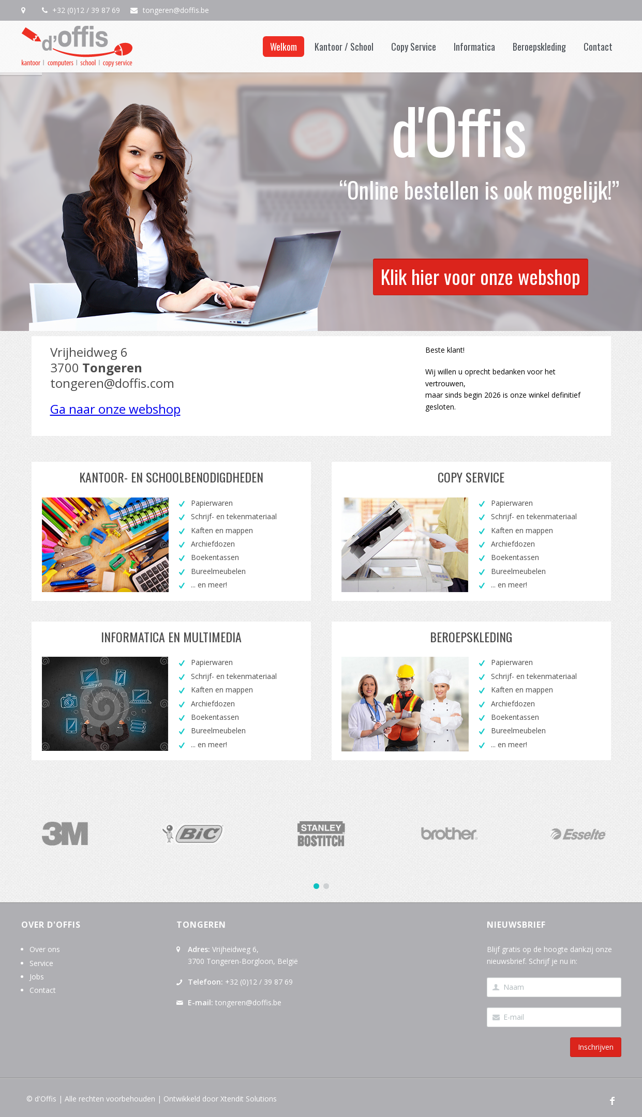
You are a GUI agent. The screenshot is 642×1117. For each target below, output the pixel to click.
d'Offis (45, 1099)
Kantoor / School (344, 46)
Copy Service (413, 46)
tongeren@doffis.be (175, 10)
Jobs (36, 977)
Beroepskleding (539, 46)
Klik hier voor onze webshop (480, 251)
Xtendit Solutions (248, 1099)
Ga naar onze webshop (115, 408)
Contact (598, 46)
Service (41, 963)
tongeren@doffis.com (112, 382)
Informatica (474, 46)
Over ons (44, 949)
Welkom (283, 46)
